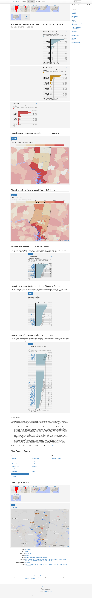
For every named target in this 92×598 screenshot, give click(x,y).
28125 (49, 564)
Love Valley (35, 557)
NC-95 (29, 571)
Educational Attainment (56, 458)
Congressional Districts (32, 504)
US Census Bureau (48, 591)
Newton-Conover (33, 578)
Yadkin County (38, 575)
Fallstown (64, 559)
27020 (29, 564)
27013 (26, 564)
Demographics (31, 1)
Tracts (60, 504)
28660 (64, 564)
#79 (51, 295)
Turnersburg (45, 560)
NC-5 (26, 567)
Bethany (30, 559)
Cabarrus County (28, 577)
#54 (51, 256)
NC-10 (29, 567)
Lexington (27, 578)
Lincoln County (57, 573)
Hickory (62, 577)
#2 (66, 67)
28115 (44, 564)
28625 (55, 564)
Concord (46, 559)
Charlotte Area (28, 553)
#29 (68, 197)
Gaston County (57, 577)
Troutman (45, 557)
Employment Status (35, 461)
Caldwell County (35, 577)
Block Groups (14, 507)
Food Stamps (34, 463)
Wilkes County (32, 575)
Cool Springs (51, 559)
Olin (28, 560)
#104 (51, 346)
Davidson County (42, 577)
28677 (66, 564)
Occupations (34, 466)
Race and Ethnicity (15, 463)
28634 (58, 564)
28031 (38, 564)
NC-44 (29, 569)
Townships (18, 504)
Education (44, 1)
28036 (41, 564)
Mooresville (40, 557)
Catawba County (36, 573)
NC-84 (26, 571)
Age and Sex (14, 461)
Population (14, 458)
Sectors (33, 471)
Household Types (15, 466)
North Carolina (28, 549)
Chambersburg (36, 559)
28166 (52, 564)
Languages (14, 476)
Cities (13, 504)
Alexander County (28, 573)
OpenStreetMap (46, 592)
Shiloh (36, 560)
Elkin (47, 577)
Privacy (48, 586)
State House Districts (43, 504)
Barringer (27, 559)
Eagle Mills (60, 559)
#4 (68, 140)
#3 (36, 103)
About (43, 586)
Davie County (51, 573)
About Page (52, 445)
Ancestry (73, 20)
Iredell (26, 551)
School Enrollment (55, 461)
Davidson (27, 557)
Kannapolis (66, 577)
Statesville (27, 555)
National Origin (15, 471)
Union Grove (50, 560)
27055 (35, 564)
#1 (66, 31)
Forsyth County (51, 577)
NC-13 (35, 567)
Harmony (31, 557)
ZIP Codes (24, 504)
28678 (26, 565)
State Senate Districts (53, 504)
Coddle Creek (41, 559)
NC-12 (32, 567)
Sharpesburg (32, 560)
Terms (46, 586)
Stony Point (27, 562)
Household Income (35, 458)
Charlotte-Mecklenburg (43, 573)
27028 (32, 564)
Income (38, 1)
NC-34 (26, 569)
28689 (29, 565)
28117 (46, 564)
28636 (61, 564)
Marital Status (14, 468)
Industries (34, 468)
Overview (24, 1)
